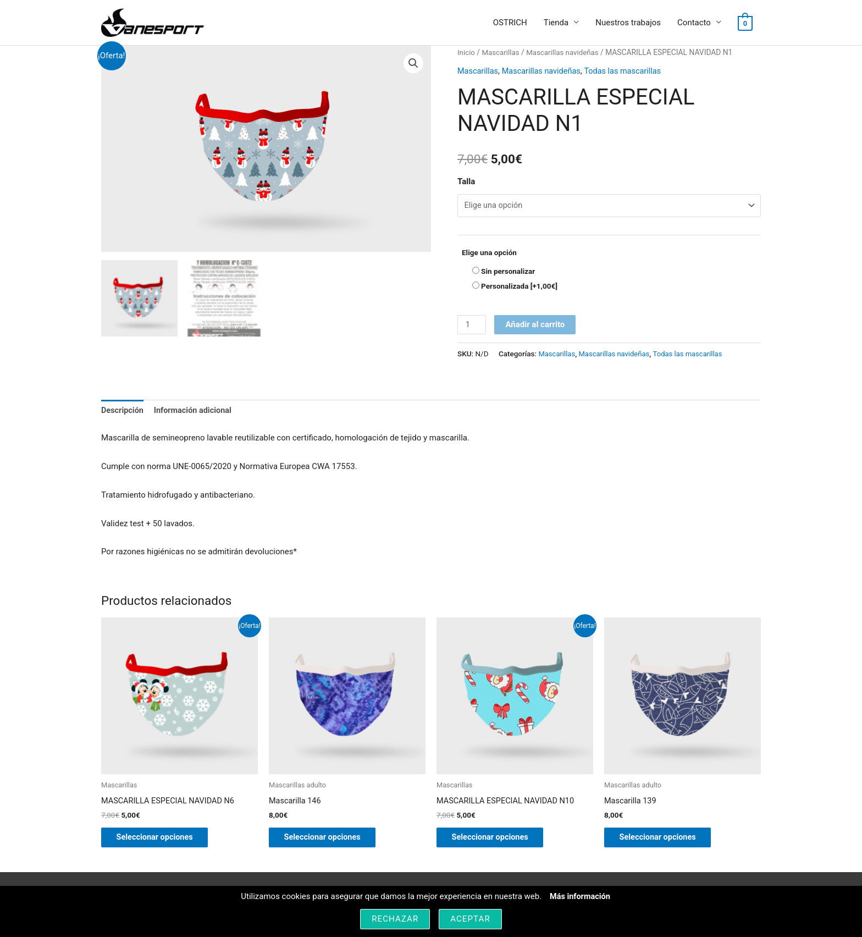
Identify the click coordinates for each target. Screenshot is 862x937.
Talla (466, 182)
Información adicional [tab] (196, 412)
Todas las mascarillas (628, 71)
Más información (580, 896)
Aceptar (470, 919)
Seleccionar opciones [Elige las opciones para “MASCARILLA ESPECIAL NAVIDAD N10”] (498, 841)
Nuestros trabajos (628, 23)
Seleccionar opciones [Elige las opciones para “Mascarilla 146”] (331, 841)
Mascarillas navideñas (566, 52)
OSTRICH (510, 23)
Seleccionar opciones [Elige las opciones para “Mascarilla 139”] (666, 841)
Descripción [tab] (123, 412)
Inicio (466, 52)
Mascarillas (502, 52)
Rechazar (395, 919)
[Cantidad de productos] (472, 326)
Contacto (694, 23)
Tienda (556, 23)
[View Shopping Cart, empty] (745, 23)
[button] (413, 64)
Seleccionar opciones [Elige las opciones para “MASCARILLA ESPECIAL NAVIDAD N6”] (163, 841)
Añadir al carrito (536, 326)
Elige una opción (489, 253)
